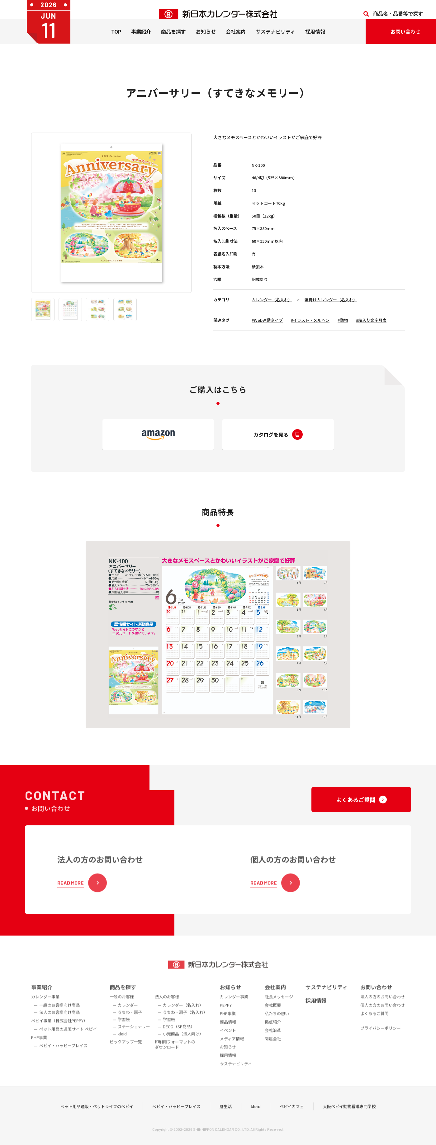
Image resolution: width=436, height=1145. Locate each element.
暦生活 (226, 1116)
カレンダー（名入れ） (272, 300)
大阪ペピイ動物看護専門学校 (349, 1116)
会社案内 (236, 41)
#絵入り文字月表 (371, 320)
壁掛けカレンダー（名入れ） (331, 300)
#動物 (343, 320)
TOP (116, 41)
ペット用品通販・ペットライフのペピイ (96, 1116)
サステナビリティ (275, 41)
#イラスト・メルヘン (310, 320)
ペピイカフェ (292, 1116)
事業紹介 (141, 41)
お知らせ (206, 41)
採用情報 (315, 41)
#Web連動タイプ (267, 320)
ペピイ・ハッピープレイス (176, 1116)
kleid (256, 1116)
